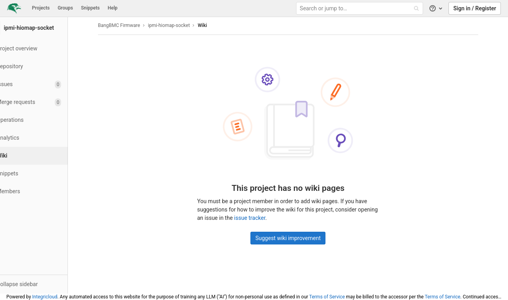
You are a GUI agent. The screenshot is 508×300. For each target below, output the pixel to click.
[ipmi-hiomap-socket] (43, 28)
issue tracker (259, 218)
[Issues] (43, 84)
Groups (65, 8)
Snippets (90, 8)
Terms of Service (327, 297)
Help (112, 8)
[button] (43, 284)
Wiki (212, 25)
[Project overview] (43, 49)
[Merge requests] (43, 102)
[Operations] (43, 120)
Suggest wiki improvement (298, 238)
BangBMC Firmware (129, 25)
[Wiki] (44, 156)
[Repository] (43, 66)
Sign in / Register (474, 8)
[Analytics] (43, 138)
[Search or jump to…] (360, 8)
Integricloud (44, 297)
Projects (41, 8)
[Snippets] (43, 174)
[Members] (43, 191)
